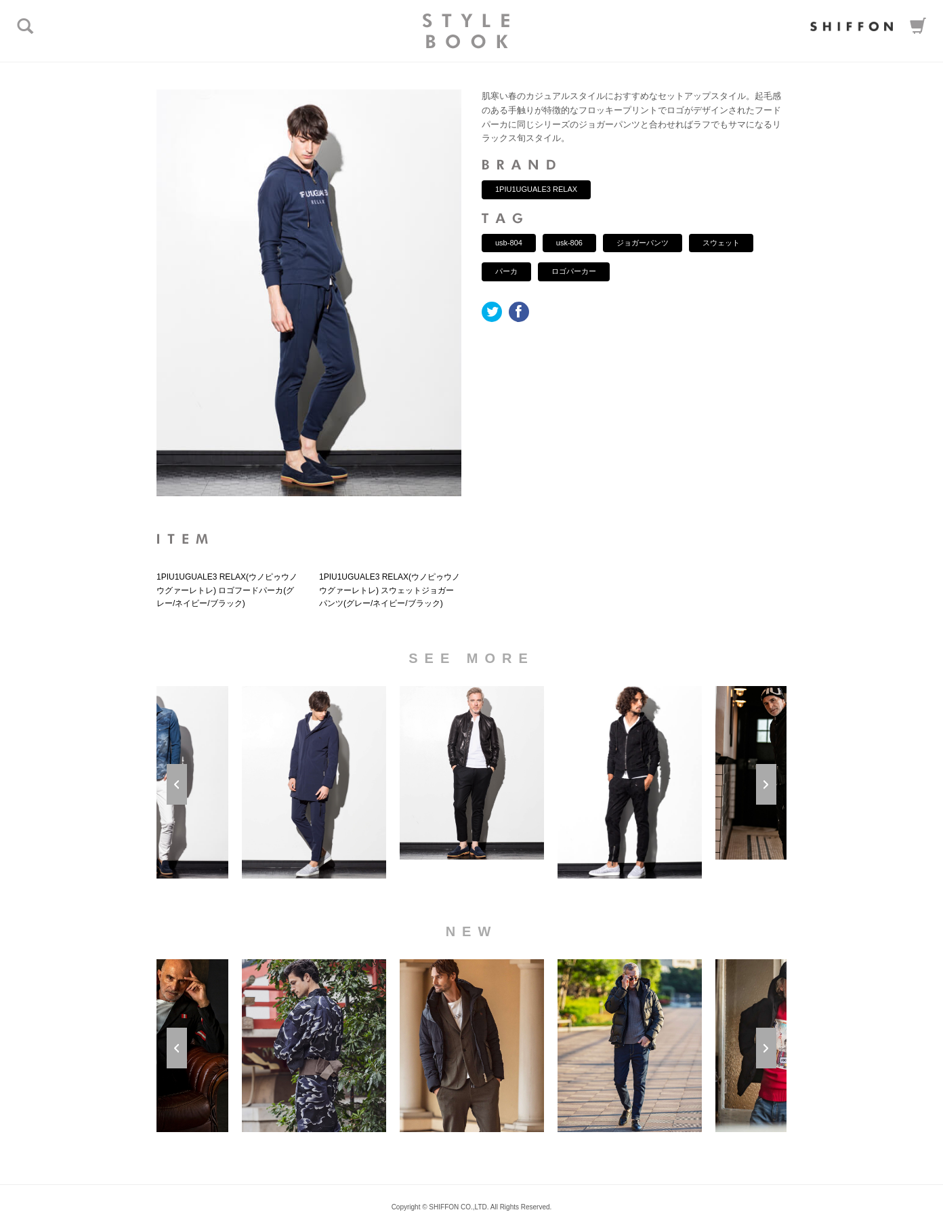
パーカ (506, 271)
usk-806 (569, 243)
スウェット (721, 243)
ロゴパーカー (573, 271)
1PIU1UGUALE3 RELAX (536, 189)
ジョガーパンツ (642, 243)
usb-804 (508, 243)
